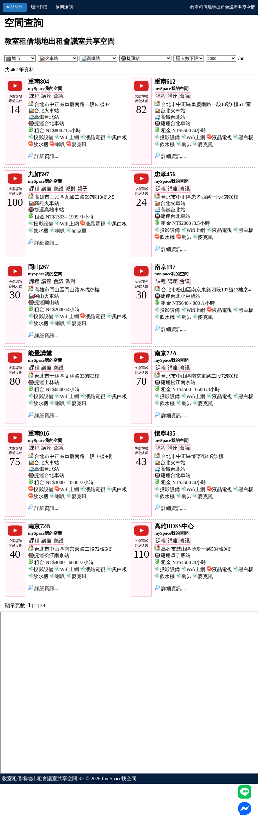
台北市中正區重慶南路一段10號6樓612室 (206, 104)
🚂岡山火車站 (43, 296)
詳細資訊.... (43, 156)
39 (42, 605)
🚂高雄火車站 (43, 203)
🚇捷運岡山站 (43, 302)
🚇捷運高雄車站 (46, 209)
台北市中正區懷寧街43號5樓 (192, 456)
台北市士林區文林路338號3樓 (66, 376)
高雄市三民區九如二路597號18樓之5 (74, 197)
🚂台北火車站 (43, 110)
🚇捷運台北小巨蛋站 (177, 296)
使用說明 (64, 7)
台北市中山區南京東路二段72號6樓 (200, 376)
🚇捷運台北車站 (46, 123)
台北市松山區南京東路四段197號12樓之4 (206, 289)
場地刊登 (39, 7)
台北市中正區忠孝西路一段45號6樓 (200, 197)
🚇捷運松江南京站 (175, 382)
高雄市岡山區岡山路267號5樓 (66, 289)
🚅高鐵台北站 (43, 117)
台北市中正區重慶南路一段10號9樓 (73, 456)
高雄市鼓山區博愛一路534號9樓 (196, 549)
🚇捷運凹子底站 (172, 555)
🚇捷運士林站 (43, 382)
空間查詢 (14, 7)
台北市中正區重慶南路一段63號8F (72, 104)
